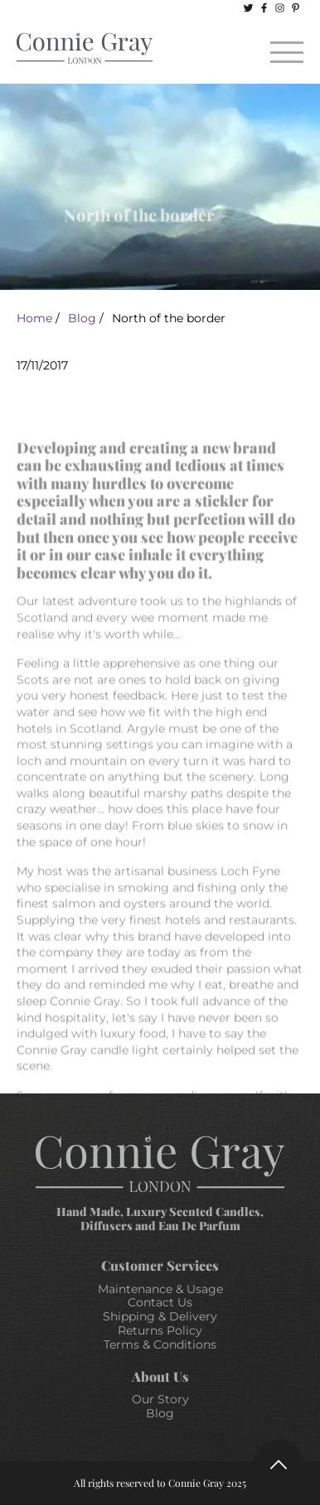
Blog (82, 318)
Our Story (160, 1399)
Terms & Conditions (160, 1344)
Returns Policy (160, 1330)
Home (34, 318)
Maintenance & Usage (160, 1289)
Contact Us (160, 1302)
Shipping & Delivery (160, 1316)
